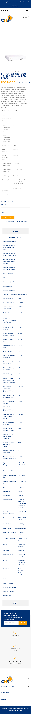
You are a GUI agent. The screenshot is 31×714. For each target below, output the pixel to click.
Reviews (15, 603)
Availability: (4, 202)
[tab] (15, 231)
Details (15, 231)
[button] (5, 57)
